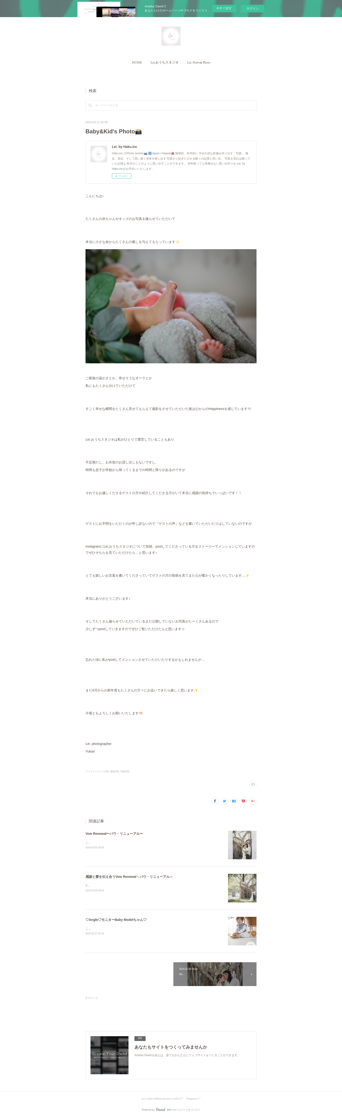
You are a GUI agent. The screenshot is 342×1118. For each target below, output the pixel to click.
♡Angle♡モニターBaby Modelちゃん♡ (116, 920)
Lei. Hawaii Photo (198, 62)
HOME (137, 62)
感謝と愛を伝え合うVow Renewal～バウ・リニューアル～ (129, 877)
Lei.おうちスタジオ (165, 62)
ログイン (253, 8)
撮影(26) (114, 771)
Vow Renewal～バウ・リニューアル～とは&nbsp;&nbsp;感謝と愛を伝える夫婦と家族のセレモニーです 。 (153, 885)
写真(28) (124, 771)
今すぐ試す (224, 8)
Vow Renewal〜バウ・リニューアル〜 (114, 834)
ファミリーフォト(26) (97, 771)
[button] (137, 62)
